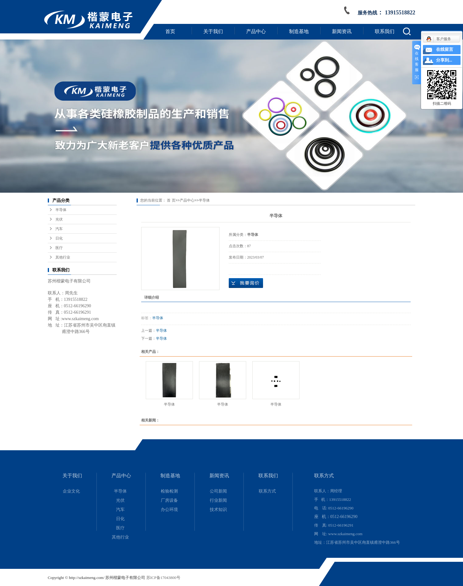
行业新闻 (218, 500)
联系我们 (384, 31)
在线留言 (444, 49)
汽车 (59, 229)
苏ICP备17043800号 (163, 577)
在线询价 (246, 283)
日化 (59, 238)
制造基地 (299, 31)
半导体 (60, 210)
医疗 (59, 248)
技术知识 (218, 509)
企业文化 (71, 491)
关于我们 (213, 31)
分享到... (444, 60)
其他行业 (62, 257)
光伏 (59, 219)
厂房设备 (169, 500)
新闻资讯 (342, 31)
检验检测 (169, 491)
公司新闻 (218, 491)
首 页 (171, 200)
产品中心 (256, 31)
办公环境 (169, 509)
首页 (170, 31)
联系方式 (267, 491)
